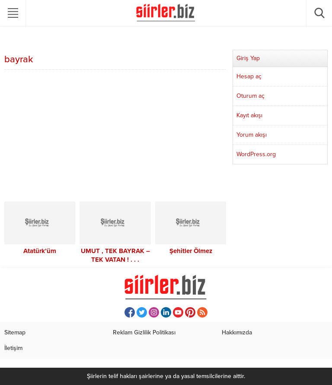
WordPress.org (256, 154)
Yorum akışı (251, 134)
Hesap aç (249, 76)
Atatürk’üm (39, 251)
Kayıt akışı (249, 115)
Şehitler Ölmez (190, 251)
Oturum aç (250, 95)
